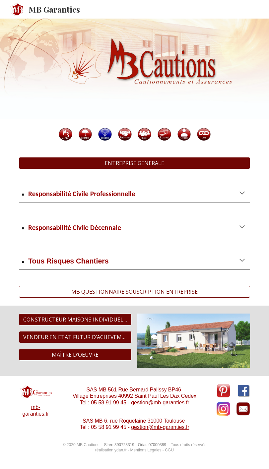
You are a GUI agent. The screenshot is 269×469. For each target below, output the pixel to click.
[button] (242, 194)
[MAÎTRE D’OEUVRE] (75, 355)
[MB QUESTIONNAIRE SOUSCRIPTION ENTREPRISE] (134, 292)
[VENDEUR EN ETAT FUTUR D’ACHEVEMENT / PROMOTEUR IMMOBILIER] (75, 337)
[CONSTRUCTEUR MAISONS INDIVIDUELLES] (75, 319)
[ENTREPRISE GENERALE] (134, 163)
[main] (134, 193)
